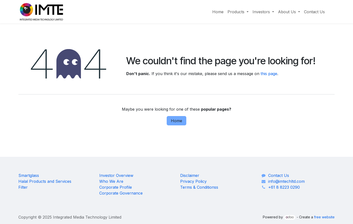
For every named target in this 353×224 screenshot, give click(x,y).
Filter (23, 187)
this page (269, 73)
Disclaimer (189, 175)
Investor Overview (116, 175)
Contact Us (278, 175)
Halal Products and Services (44, 181)
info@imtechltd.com (286, 181)
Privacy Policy (193, 181)
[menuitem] (218, 12)
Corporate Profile (115, 187)
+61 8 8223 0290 (284, 187)
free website (324, 217)
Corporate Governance (121, 193)
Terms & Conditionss (199, 187)
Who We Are (111, 181)
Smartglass (28, 175)
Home (176, 120)
